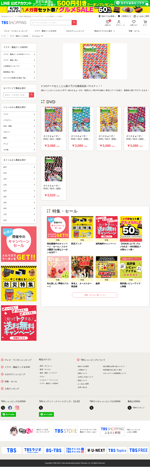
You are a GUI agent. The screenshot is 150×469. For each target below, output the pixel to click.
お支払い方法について (85, 377)
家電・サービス (45, 369)
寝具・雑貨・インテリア (48, 373)
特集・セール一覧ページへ (100, 295)
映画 (19, 138)
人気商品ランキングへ (19, 66)
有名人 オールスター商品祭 (81, 285)
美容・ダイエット (46, 366)
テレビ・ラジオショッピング (16, 31)
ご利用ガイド (125, 16)
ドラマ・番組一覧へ (19, 60)
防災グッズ (76, 244)
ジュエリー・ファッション (49, 380)
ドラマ (19, 114)
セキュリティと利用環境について (114, 373)
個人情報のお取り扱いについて (114, 366)
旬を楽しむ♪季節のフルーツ (58, 285)
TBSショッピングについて (93, 360)
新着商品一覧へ (19, 72)
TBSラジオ (135, 408)
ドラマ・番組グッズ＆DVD (45, 31)
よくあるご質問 (141, 16)
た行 (19, 185)
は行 (19, 197)
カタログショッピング (75, 31)
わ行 (19, 220)
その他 (19, 150)
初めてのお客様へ (107, 16)
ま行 (19, 202)
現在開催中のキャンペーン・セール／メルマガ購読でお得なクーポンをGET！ (57, 248)
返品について (82, 380)
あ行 (19, 167)
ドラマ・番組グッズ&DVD (49, 383)
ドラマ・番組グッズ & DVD (17, 367)
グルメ (42, 376)
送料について (82, 373)
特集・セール (134, 31)
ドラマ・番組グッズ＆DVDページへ (19, 54)
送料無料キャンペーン (106, 244)
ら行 (19, 214)
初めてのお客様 (83, 366)
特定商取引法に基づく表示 (112, 370)
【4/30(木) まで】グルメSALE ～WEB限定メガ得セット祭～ (130, 247)
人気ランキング (12, 389)
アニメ (19, 144)
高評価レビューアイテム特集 (130, 285)
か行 (19, 173)
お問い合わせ (82, 387)
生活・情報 (19, 126)
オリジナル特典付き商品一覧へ (19, 78)
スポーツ (19, 132)
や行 (19, 208)
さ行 (19, 179)
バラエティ (19, 120)
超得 (98, 283)
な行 (19, 191)
